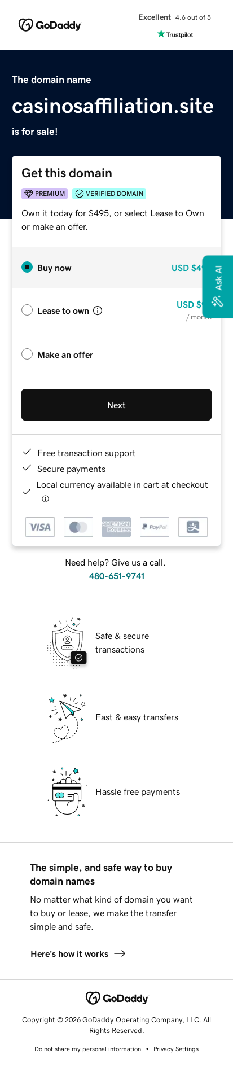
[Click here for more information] (45, 498)
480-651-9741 (116, 575)
